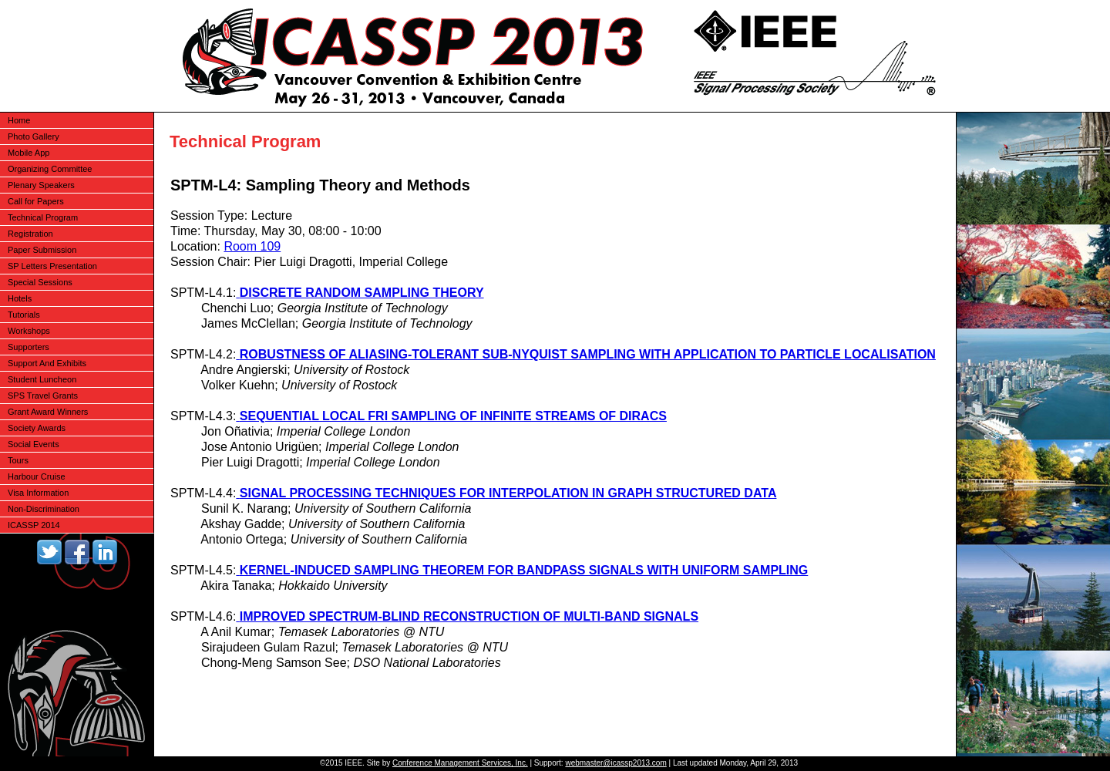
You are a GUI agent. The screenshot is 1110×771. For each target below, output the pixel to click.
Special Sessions (40, 282)
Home (19, 120)
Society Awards (37, 428)
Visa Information (38, 492)
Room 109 (252, 246)
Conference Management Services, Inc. (460, 763)
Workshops (29, 330)
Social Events (33, 444)
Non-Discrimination (43, 508)
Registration (30, 233)
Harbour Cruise (37, 476)
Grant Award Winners (48, 411)
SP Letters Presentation (52, 266)
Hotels (20, 298)
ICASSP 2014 (34, 525)
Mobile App (28, 152)
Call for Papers (36, 201)
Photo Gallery (33, 136)
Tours (18, 460)
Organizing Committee (50, 168)
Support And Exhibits (47, 363)
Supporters (28, 347)
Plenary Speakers (41, 185)
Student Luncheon (42, 379)
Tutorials (24, 314)
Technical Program (43, 217)
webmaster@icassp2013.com (615, 763)
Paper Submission (42, 249)
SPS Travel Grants (43, 395)
